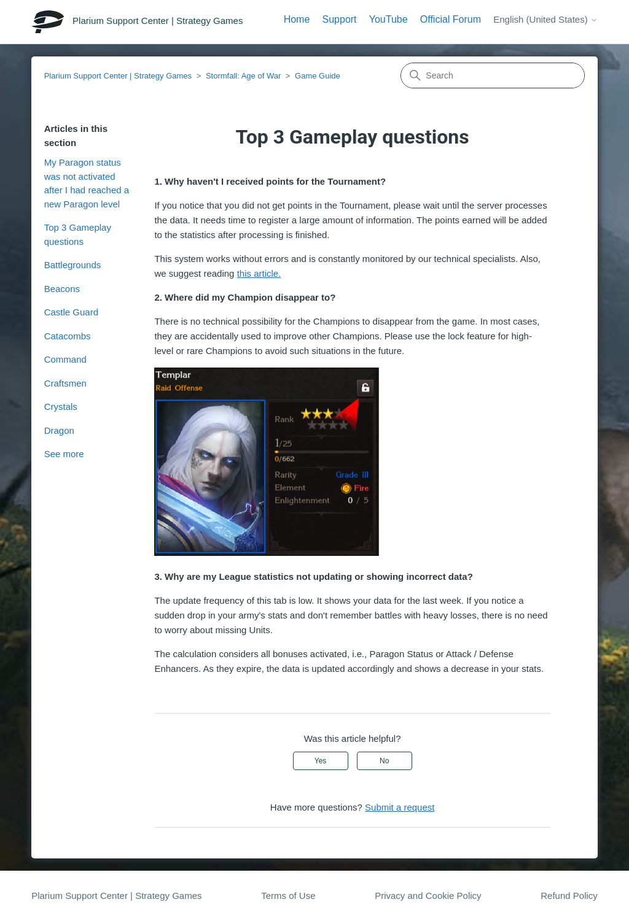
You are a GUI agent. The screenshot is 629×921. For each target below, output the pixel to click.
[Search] (492, 75)
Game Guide (317, 75)
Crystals (60, 406)
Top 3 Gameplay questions (77, 234)
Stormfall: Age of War (243, 75)
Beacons (62, 288)
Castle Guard (71, 312)
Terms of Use (288, 895)
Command (65, 359)
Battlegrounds (72, 265)
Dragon (59, 430)
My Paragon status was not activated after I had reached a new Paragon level (86, 183)
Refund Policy (569, 895)
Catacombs (67, 336)
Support (339, 19)
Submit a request (399, 807)
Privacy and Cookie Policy (428, 895)
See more (64, 454)
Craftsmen (65, 383)
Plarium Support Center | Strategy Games (118, 75)
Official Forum (450, 19)
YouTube (388, 19)
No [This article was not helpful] (384, 761)
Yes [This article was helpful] (320, 761)
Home (297, 19)
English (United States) (545, 19)
